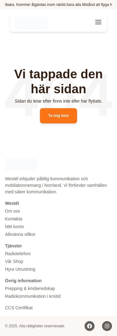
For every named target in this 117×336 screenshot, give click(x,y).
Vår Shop (14, 261)
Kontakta (13, 218)
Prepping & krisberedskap (30, 288)
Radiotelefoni (18, 253)
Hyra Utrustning (20, 269)
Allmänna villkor (20, 234)
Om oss (12, 211)
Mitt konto (14, 226)
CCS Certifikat (19, 307)
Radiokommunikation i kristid (33, 296)
